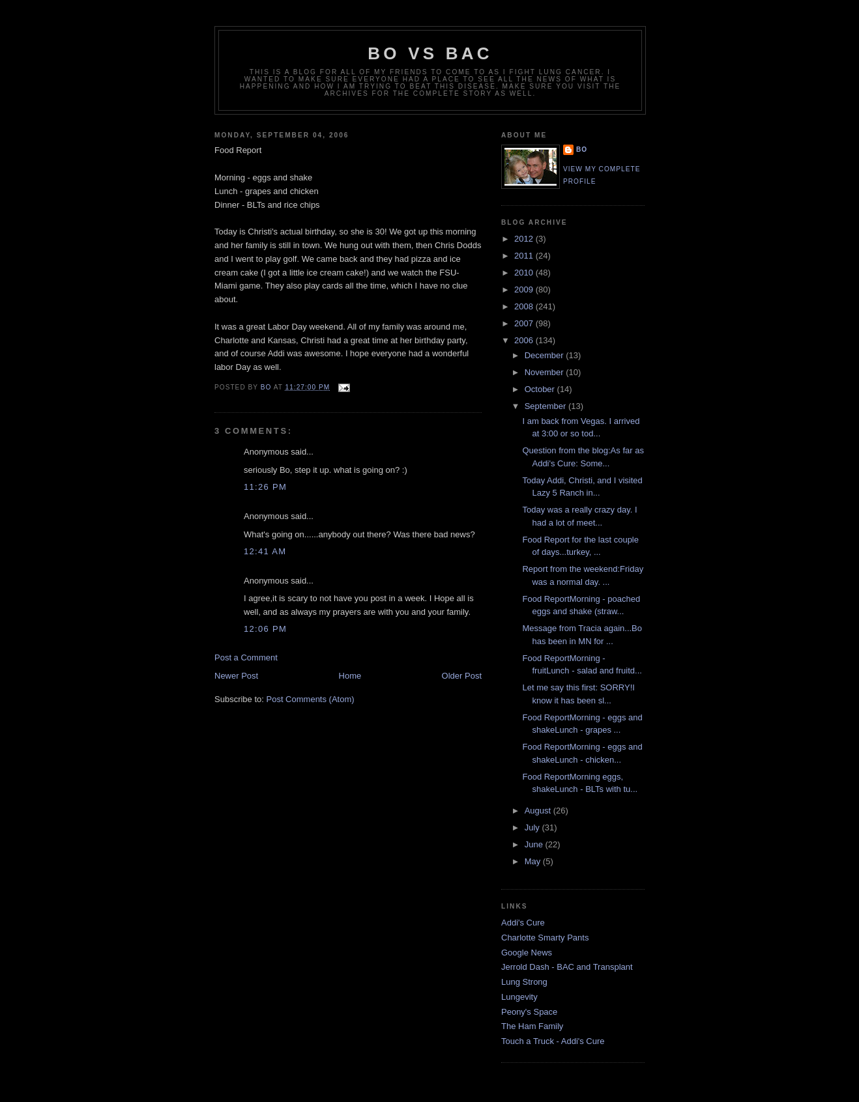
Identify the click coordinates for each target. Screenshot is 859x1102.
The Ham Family (532, 1026)
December (545, 355)
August (539, 810)
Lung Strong (524, 982)
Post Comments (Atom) (311, 699)
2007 (525, 323)
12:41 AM (265, 551)
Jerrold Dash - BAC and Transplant (567, 967)
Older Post (462, 676)
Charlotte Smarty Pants (545, 937)
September (546, 406)
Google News (526, 952)
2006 (525, 340)
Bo (581, 149)
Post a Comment (246, 657)
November (545, 372)
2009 (525, 289)
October (541, 389)
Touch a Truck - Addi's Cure (553, 1041)
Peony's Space (529, 1012)
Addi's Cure (523, 922)
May (534, 861)
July (533, 827)
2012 (525, 239)
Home (350, 676)
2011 (525, 256)
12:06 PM (265, 629)
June (535, 844)
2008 (525, 306)
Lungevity (519, 997)
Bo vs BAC (430, 53)
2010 (525, 272)
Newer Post (236, 676)
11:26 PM (265, 487)
